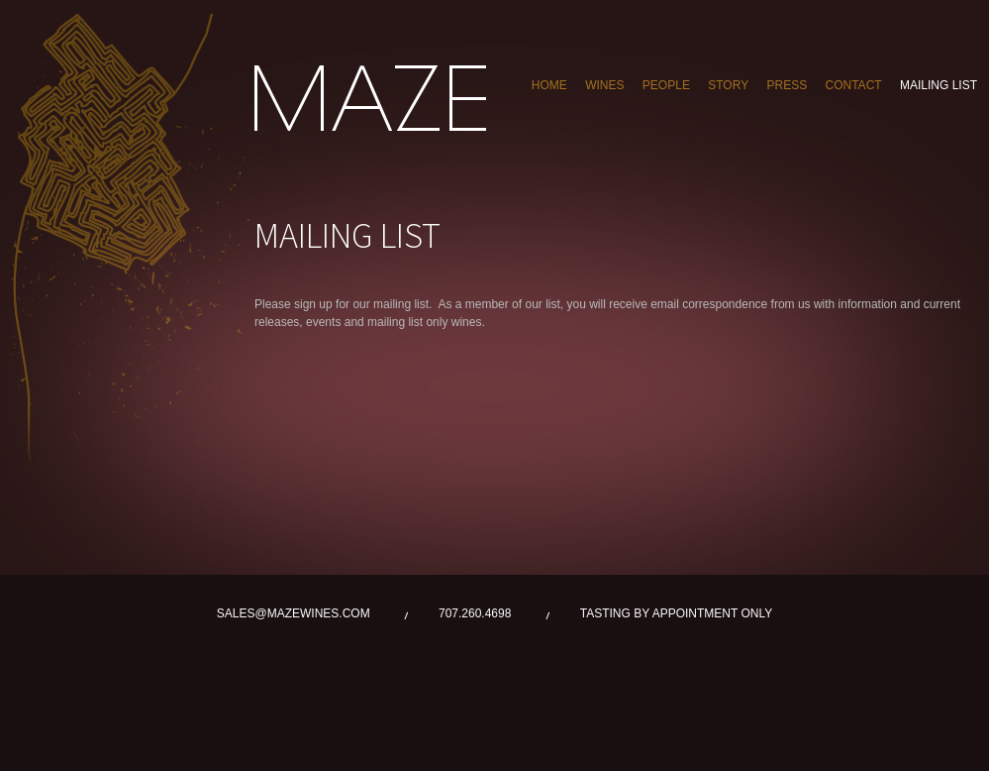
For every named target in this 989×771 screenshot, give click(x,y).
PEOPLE (666, 85)
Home (549, 85)
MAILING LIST (938, 85)
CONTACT (854, 85)
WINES (604, 85)
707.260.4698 (475, 613)
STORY (728, 85)
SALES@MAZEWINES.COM (293, 613)
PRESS (786, 85)
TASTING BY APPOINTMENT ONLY (676, 613)
